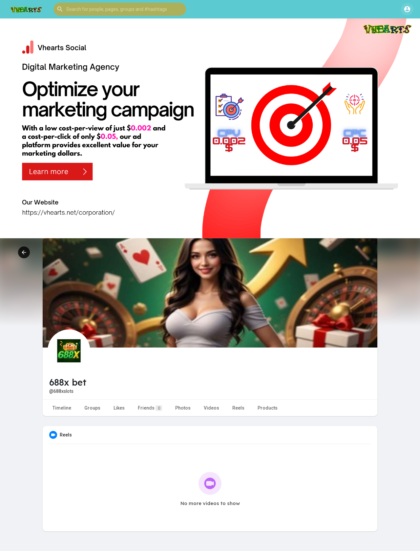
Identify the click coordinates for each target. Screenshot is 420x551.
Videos (211, 408)
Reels (238, 408)
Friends (150, 408)
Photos (183, 408)
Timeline (61, 408)
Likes (119, 408)
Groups (92, 408)
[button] (119, 9)
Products (268, 408)
